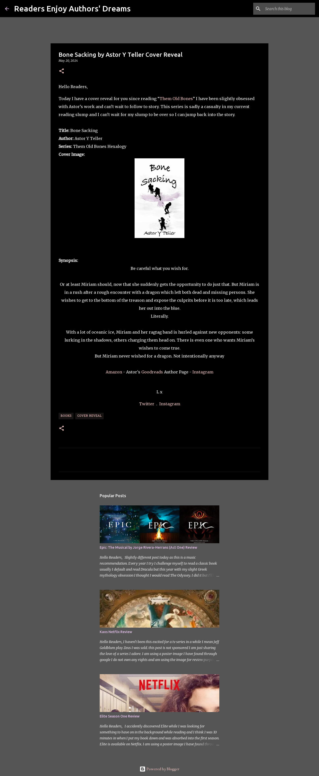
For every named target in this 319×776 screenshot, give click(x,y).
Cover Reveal (89, 416)
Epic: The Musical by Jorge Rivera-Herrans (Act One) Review (148, 547)
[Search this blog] (289, 9)
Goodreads (152, 371)
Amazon (114, 371)
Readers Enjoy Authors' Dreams (72, 8)
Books (66, 416)
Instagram (202, 371)
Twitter (147, 403)
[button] (62, 71)
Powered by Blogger (159, 769)
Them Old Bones (176, 98)
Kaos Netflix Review (116, 632)
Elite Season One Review (120, 716)
